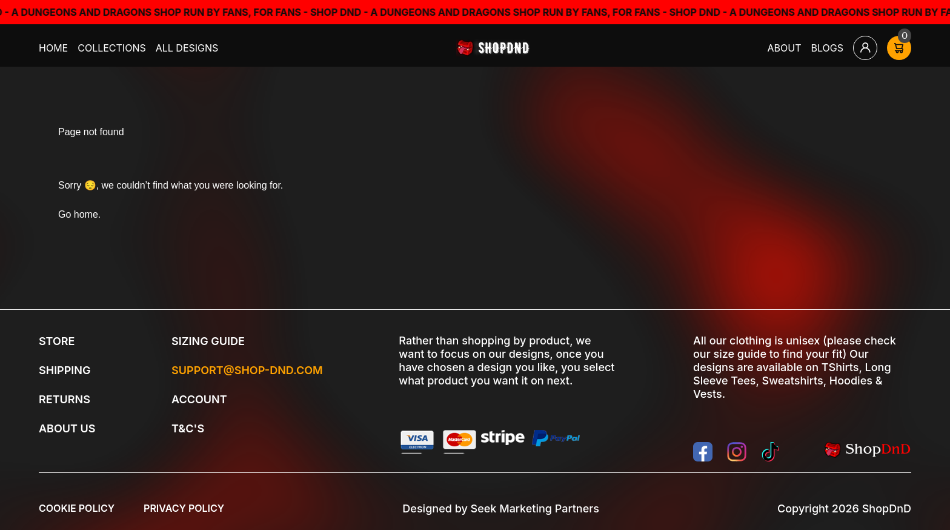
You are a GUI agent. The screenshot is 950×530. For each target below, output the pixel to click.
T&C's (187, 428)
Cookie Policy (77, 508)
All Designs (187, 48)
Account (199, 399)
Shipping (64, 370)
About (785, 48)
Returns (64, 399)
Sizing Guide (208, 341)
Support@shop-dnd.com (247, 370)
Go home (78, 214)
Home (53, 48)
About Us (67, 428)
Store (57, 341)
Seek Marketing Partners (535, 508)
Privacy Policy (184, 508)
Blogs (827, 48)
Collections (112, 48)
